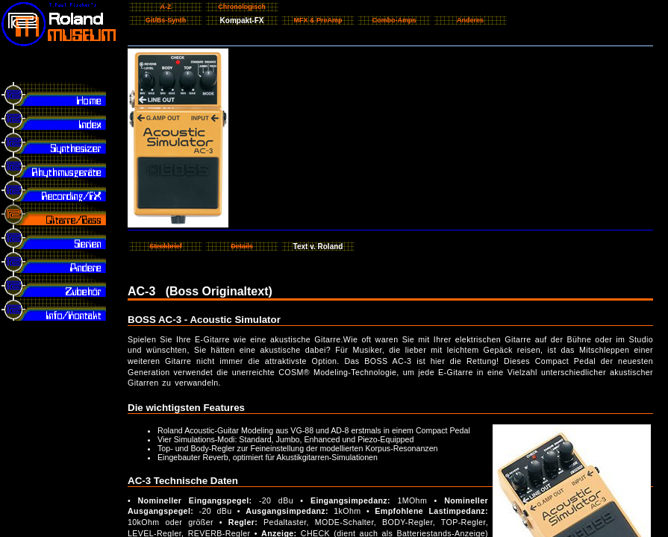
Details (242, 246)
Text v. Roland (318, 246)
